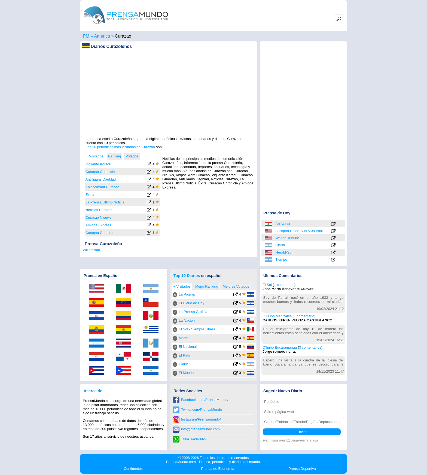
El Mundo (186, 373)
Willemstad (91, 250)
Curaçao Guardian (100, 233)
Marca (183, 338)
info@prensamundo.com (200, 429)
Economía (217, 469)
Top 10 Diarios (186, 275)
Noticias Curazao (99, 210)
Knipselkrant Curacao (102, 187)
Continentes (133, 469)
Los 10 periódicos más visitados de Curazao (120, 147)
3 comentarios (310, 347)
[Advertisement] (168, 98)
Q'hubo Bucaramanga (280, 347)
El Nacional (188, 347)
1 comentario (284, 285)
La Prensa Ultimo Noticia (105, 202)
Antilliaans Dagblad (101, 179)
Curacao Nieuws (98, 217)
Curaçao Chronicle (100, 172)
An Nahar (283, 224)
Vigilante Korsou (98, 164)
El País (184, 355)
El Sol (267, 285)
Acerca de (93, 391)
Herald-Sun (285, 252)
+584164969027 (194, 439)
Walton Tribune (287, 238)
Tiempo (281, 259)
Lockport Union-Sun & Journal (299, 231)
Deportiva (302, 469)
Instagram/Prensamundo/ (201, 419)
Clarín (280, 245)
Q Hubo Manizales (277, 316)
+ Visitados (94, 156)
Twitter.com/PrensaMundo (201, 409)
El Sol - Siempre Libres (197, 329)
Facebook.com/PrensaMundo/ (204, 400)
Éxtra (90, 195)
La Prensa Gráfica (193, 312)
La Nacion (187, 320)
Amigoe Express (98, 225)
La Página (187, 294)
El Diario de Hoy (191, 303)
